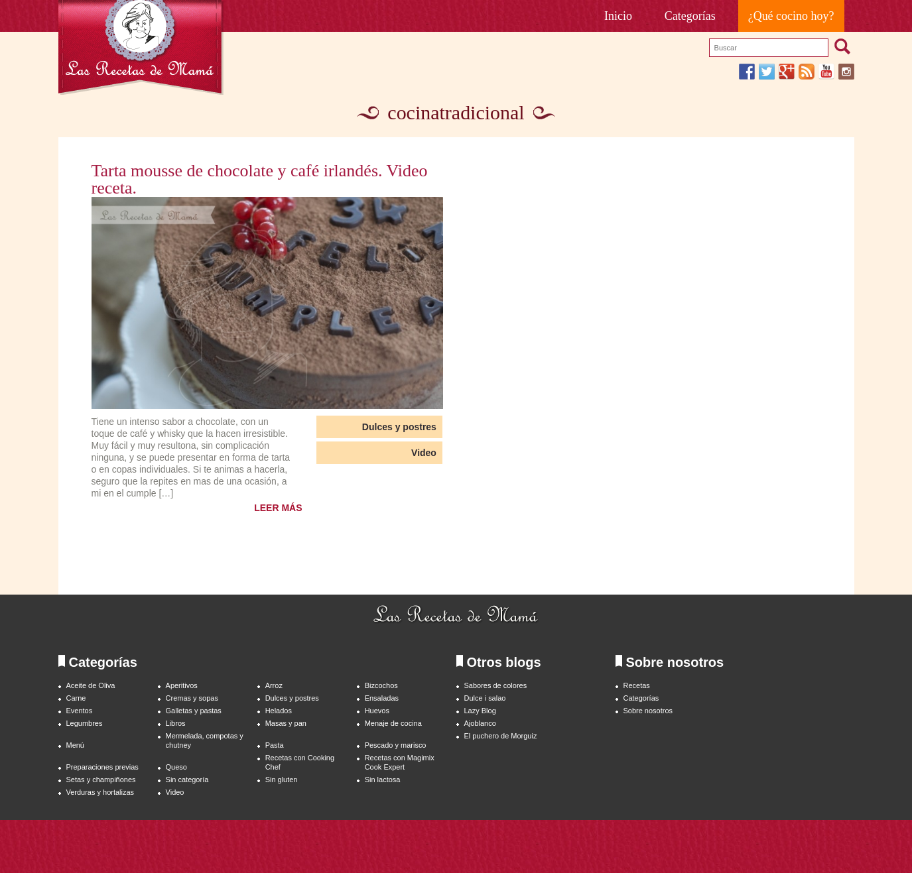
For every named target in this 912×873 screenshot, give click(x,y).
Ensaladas (382, 698)
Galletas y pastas (194, 711)
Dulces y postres (399, 427)
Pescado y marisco (395, 745)
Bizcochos (381, 685)
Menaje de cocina (393, 723)
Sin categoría (187, 780)
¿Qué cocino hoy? (791, 16)
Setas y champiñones (101, 780)
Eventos (79, 711)
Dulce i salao (485, 698)
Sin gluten (281, 780)
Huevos (377, 711)
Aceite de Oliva (90, 685)
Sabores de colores (495, 685)
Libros (176, 723)
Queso (176, 767)
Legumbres (84, 723)
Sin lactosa (383, 780)
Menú (75, 745)
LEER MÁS (278, 507)
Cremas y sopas (192, 698)
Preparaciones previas (102, 767)
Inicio (618, 16)
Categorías (690, 16)
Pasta (274, 745)
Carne (76, 698)
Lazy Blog (480, 711)
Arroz (274, 685)
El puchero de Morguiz (500, 736)
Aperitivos (182, 685)
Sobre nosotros (648, 711)
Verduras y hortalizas (100, 792)
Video (423, 452)
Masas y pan (285, 723)
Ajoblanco (480, 723)
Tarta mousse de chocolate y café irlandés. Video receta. (260, 179)
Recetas (636, 685)
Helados (278, 711)
